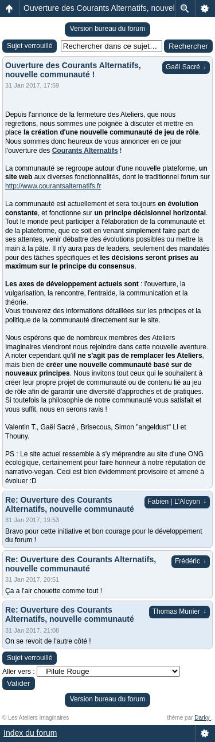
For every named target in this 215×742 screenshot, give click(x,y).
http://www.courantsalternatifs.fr (53, 186)
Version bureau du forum (107, 29)
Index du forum (30, 732)
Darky (202, 718)
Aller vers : (18, 672)
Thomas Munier (179, 611)
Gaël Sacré (186, 67)
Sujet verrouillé (29, 46)
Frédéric (190, 561)
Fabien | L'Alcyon (177, 502)
